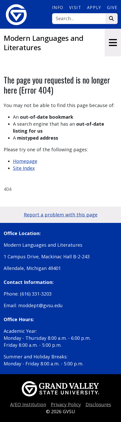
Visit (75, 7)
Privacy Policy (66, 404)
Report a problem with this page (60, 215)
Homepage (25, 161)
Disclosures (98, 404)
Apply (94, 7)
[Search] (79, 18)
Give (112, 7)
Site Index (24, 168)
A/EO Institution (28, 404)
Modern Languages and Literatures (43, 42)
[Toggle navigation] (113, 42)
